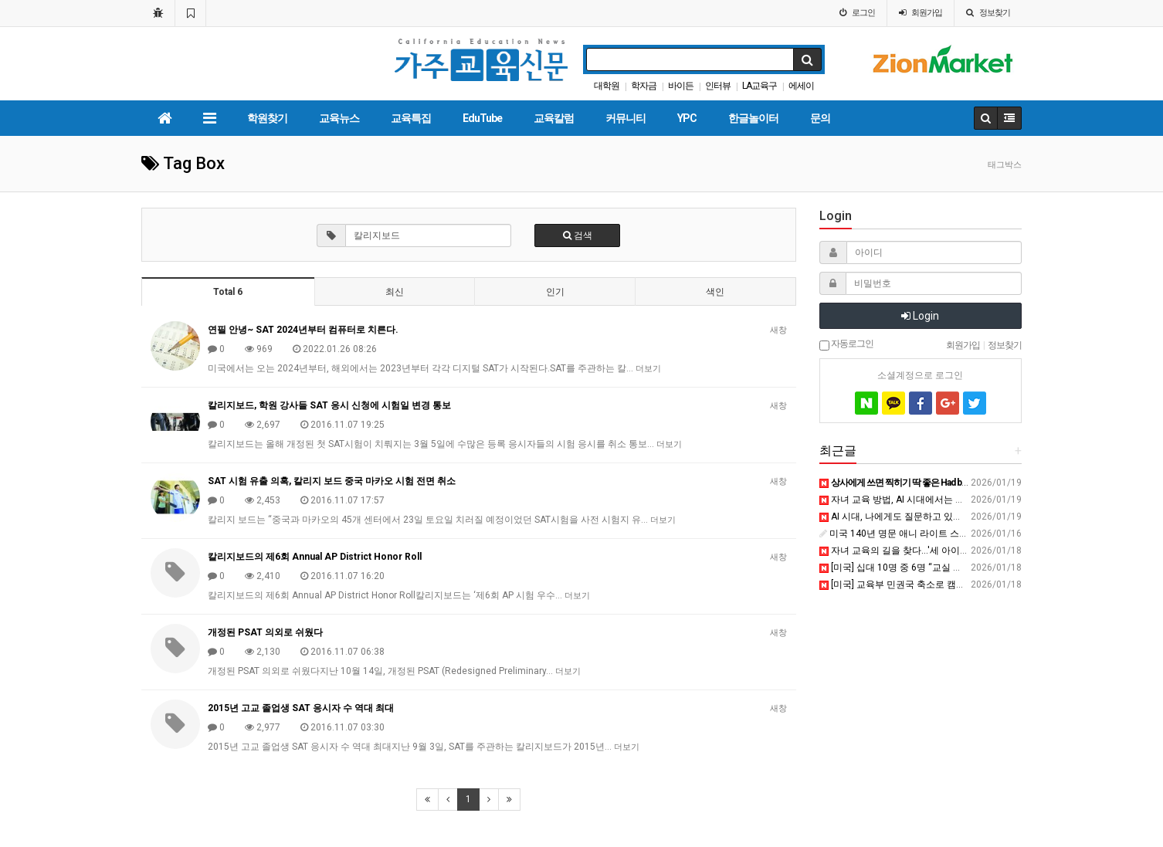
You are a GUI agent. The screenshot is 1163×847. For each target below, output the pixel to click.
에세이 (801, 85)
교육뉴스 (339, 118)
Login (920, 316)
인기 (555, 291)
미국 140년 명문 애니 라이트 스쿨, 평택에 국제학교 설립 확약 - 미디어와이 (977, 533)
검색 (577, 235)
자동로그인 (846, 344)
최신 (394, 291)
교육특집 (411, 118)
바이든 (680, 85)
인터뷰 (718, 85)
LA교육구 (759, 85)
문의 (820, 118)
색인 (715, 291)
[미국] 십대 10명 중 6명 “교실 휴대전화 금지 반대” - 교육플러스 (953, 567)
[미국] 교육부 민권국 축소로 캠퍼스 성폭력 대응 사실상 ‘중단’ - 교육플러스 (976, 584)
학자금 (643, 85)
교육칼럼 (554, 118)
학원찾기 (267, 118)
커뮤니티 (625, 118)
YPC (687, 118)
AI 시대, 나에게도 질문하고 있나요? (897, 516)
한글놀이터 (753, 118)
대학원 (606, 85)
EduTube (482, 118)
